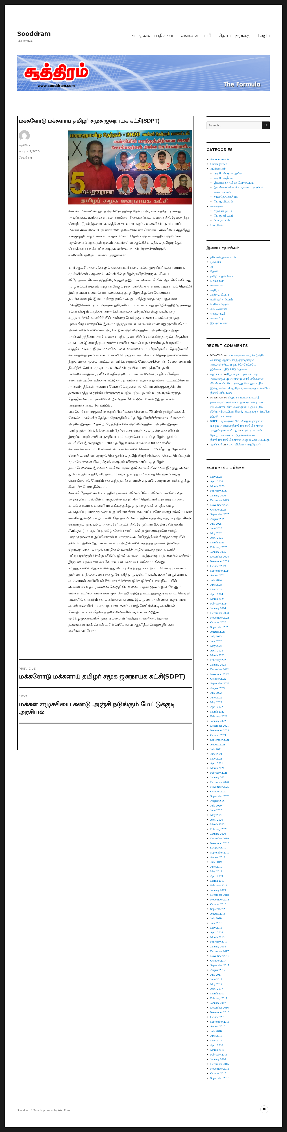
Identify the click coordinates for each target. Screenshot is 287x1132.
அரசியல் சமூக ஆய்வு (228, 173)
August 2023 (217, 631)
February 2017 (218, 998)
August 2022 (217, 688)
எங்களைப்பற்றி (196, 35)
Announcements (219, 159)
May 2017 (216, 984)
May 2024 (216, 589)
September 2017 (219, 965)
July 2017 (216, 974)
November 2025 (219, 504)
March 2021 (217, 768)
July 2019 (216, 862)
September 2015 (219, 1078)
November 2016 (219, 1012)
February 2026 (218, 490)
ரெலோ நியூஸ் (219, 304)
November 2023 (219, 617)
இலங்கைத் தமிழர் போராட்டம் (234, 182)
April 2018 (216, 932)
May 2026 (216, 476)
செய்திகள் (25, 157)
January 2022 (218, 721)
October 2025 (218, 509)
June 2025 (216, 528)
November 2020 (219, 786)
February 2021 (218, 772)
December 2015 (219, 1064)
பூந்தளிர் (215, 262)
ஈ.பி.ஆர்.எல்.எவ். (221, 299)
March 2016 (217, 1049)
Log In (264, 35)
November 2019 (219, 843)
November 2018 (219, 899)
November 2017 (219, 956)
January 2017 (218, 1002)
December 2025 (219, 500)
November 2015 (219, 1068)
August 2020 (217, 800)
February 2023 (218, 660)
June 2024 (216, 584)
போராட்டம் (222, 220)
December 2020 (219, 782)
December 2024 (219, 556)
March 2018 (217, 937)
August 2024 (217, 575)
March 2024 (217, 598)
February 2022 (218, 716)
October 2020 (218, 791)
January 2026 (218, 495)
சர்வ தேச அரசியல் (226, 196)
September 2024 (219, 570)
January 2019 (218, 890)
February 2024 (218, 603)
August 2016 (217, 1026)
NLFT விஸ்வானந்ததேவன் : (244, 444)
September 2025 (219, 514)
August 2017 (217, 970)
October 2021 (218, 735)
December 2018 (219, 894)
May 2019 (216, 871)
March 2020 (217, 824)
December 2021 (219, 725)
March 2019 (217, 880)
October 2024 (218, 566)
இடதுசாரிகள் (219, 323)
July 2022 (216, 692)
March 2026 (217, 486)
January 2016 (218, 1059)
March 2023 (217, 655)
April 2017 (216, 988)
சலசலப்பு (216, 318)
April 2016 (216, 1045)
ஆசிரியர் (25, 145)
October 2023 (218, 622)
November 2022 (219, 674)
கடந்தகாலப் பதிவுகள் (152, 35)
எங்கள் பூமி (218, 313)
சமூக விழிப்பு (223, 211)
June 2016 (216, 1035)
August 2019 (217, 857)
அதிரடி (215, 290)
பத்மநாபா (217, 280)
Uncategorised (218, 164)
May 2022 (216, 702)
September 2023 (219, 627)
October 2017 (218, 960)
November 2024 (219, 561)
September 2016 (219, 1021)
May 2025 (216, 533)
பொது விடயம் (223, 215)
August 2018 (217, 913)
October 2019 (218, 847)
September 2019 (219, 852)
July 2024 (216, 580)
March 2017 (217, 993)
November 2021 (219, 730)
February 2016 (218, 1054)
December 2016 (219, 1007)
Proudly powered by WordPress (51, 1110)
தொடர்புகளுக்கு (234, 35)
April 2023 (216, 650)
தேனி (214, 271)
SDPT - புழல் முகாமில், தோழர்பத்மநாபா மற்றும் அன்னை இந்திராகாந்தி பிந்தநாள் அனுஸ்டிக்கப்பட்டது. (236, 425)
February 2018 (218, 941)
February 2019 (218, 885)
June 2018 (216, 923)
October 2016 (218, 1017)
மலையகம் (217, 285)
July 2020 (216, 805)
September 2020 (219, 796)
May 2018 (216, 927)
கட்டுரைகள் (218, 168)
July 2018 (216, 918)
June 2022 (216, 697)
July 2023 (216, 636)
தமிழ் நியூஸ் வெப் (222, 276)
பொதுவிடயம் (223, 201)
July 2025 (216, 523)
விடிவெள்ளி (218, 309)
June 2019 (216, 866)
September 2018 (219, 909)
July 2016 (216, 1031)
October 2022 (218, 678)
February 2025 (218, 547)
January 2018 (218, 946)
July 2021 (216, 749)
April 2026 (216, 481)
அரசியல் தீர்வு (223, 178)
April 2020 (216, 819)
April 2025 (216, 537)
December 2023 (219, 613)
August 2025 (217, 519)
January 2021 (218, 777)
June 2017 (216, 979)
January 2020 (218, 833)
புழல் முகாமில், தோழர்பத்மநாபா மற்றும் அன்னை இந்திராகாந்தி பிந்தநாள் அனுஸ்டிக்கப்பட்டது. (240, 435)
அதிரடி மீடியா (219, 294)
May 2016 (216, 1040)
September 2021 (219, 739)
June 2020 (216, 810)
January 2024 (218, 608)
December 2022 (219, 669)
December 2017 (219, 951)
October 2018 (218, 904)
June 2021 (216, 753)
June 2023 (216, 641)
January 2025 (218, 551)
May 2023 (216, 645)
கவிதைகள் (217, 206)
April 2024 (216, 594)
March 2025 (217, 542)
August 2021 (217, 744)
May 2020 (216, 815)
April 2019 (216, 876)
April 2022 (216, 707)
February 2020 (218, 829)
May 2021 (216, 758)
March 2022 (217, 711)
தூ (211, 266)
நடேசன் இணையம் (223, 257)
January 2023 (218, 664)
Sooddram (34, 33)
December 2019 (219, 838)
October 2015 (218, 1073)
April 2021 (216, 763)
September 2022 (219, 683)
